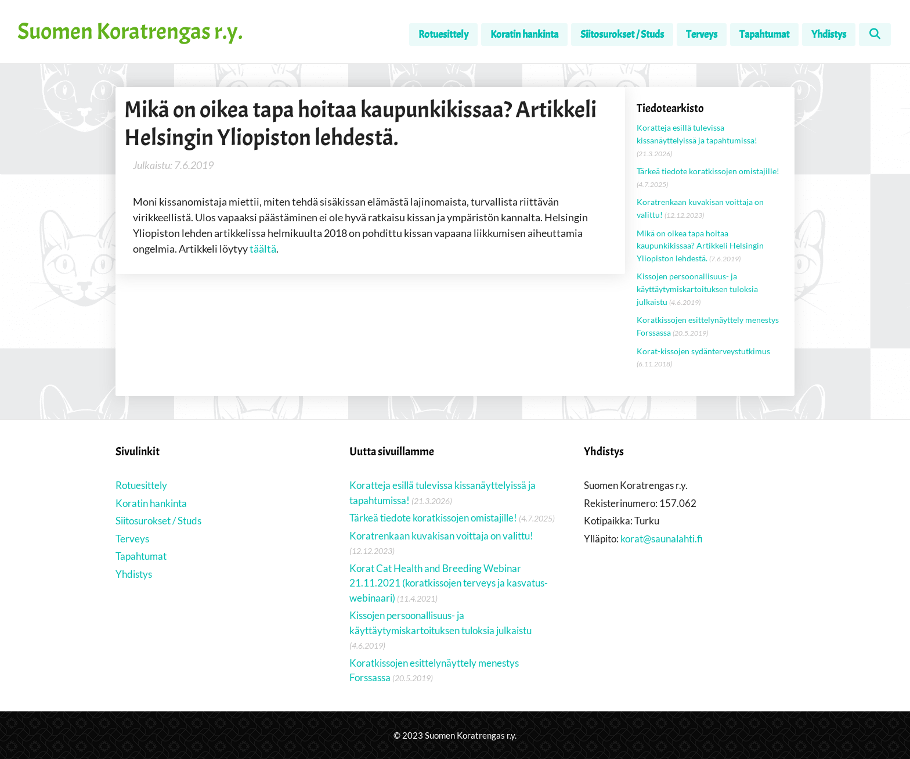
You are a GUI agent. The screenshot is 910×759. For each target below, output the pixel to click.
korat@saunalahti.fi (661, 539)
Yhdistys (828, 34)
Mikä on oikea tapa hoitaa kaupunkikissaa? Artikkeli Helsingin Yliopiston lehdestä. (700, 245)
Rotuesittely (443, 34)
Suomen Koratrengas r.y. (130, 31)
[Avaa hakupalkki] (875, 34)
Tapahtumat (764, 34)
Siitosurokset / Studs (622, 34)
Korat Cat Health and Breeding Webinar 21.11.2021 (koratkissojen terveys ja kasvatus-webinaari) (448, 583)
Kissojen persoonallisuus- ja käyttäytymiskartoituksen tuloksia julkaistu (697, 288)
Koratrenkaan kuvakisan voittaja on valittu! (441, 536)
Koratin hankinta (524, 34)
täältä (263, 248)
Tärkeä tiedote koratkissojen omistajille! (708, 171)
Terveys (701, 34)
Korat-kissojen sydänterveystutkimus (703, 351)
